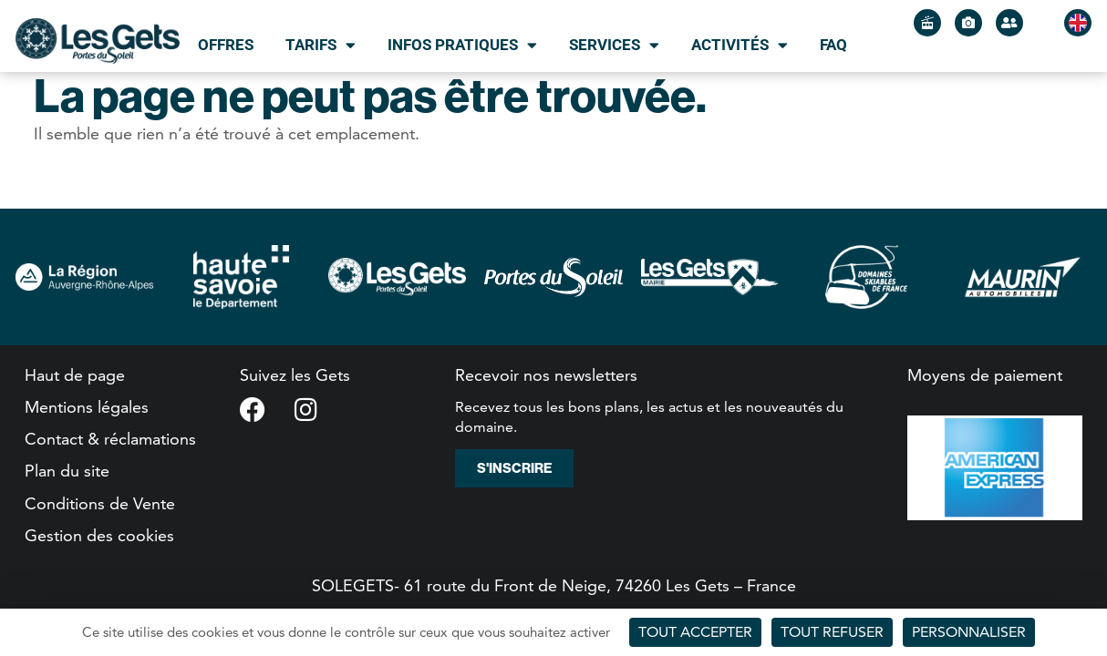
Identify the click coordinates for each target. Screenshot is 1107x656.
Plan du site (67, 470)
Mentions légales (87, 406)
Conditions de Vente (100, 503)
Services (614, 45)
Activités (739, 45)
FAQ (833, 45)
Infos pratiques (462, 45)
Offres (225, 45)
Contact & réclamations (110, 438)
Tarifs (320, 45)
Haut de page (75, 374)
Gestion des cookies (99, 535)
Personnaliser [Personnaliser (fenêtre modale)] (969, 632)
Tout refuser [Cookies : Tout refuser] (832, 632)
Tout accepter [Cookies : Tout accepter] (695, 632)
